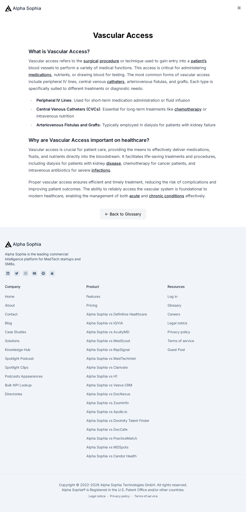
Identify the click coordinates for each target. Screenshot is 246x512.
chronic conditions (166, 195)
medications (40, 74)
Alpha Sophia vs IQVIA (104, 323)
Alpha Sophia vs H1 (101, 376)
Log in (172, 296)
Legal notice (177, 323)
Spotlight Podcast (19, 358)
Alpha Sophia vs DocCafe (106, 429)
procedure (109, 60)
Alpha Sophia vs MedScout (108, 341)
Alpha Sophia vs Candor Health (111, 456)
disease (113, 163)
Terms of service (181, 341)
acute (134, 195)
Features (93, 296)
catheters (115, 81)
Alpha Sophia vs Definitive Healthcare (116, 314)
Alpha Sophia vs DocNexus (108, 394)
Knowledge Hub (18, 349)
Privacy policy (179, 332)
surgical (90, 60)
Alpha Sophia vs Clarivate (107, 367)
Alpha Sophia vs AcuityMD (107, 332)
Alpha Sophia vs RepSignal (108, 349)
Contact (11, 314)
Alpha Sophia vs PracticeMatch (111, 438)
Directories (13, 394)
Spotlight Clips (16, 367)
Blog (8, 323)
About (10, 305)
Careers (174, 314)
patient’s (199, 60)
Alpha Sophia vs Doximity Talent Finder (117, 420)
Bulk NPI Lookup (18, 385)
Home (9, 296)
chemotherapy (187, 109)
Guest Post (176, 349)
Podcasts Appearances (24, 376)
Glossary (174, 305)
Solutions (12, 341)
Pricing (91, 305)
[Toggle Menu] (239, 8)
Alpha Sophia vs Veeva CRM (109, 385)
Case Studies (15, 332)
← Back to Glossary (123, 214)
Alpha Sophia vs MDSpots (107, 447)
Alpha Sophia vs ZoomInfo (107, 403)
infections (101, 170)
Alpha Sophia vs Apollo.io (106, 412)
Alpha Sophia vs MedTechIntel (111, 358)
